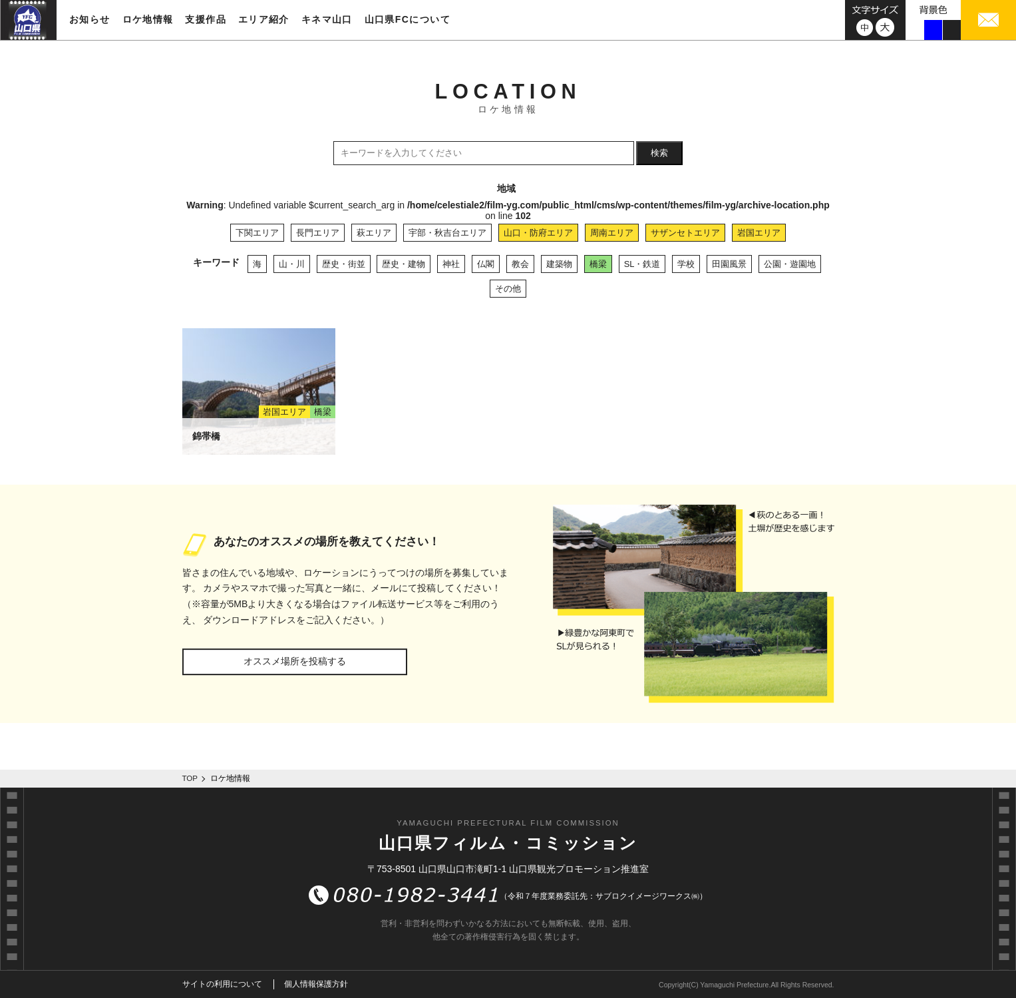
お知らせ (89, 19)
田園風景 (729, 264)
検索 (659, 153)
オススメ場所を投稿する (295, 661)
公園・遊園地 (790, 264)
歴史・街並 (343, 264)
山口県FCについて (407, 19)
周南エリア (611, 233)
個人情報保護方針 (316, 984)
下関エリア (257, 233)
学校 (686, 264)
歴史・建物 (403, 264)
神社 (451, 264)
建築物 (559, 264)
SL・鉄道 (642, 264)
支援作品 (205, 19)
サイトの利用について (222, 984)
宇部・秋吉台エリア (447, 233)
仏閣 (485, 264)
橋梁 (598, 264)
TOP (190, 778)
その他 (508, 289)
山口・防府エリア (538, 233)
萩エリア (374, 233)
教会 (520, 264)
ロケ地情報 (148, 19)
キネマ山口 (327, 19)
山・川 (292, 264)
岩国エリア (758, 233)
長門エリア (317, 233)
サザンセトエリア (685, 233)
